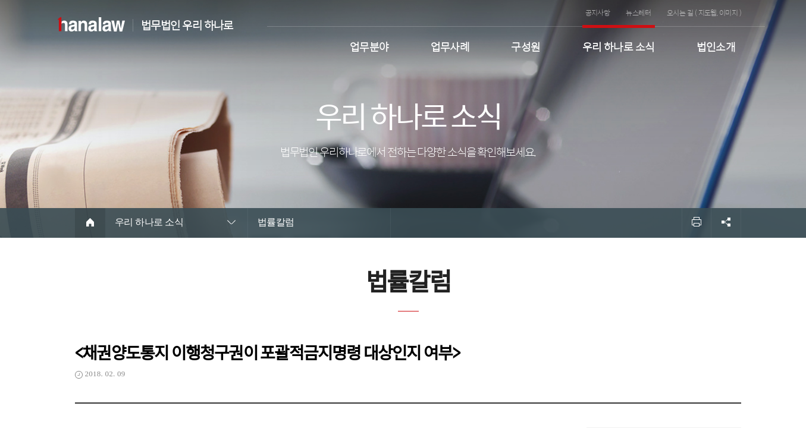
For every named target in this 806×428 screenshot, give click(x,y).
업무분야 (369, 45)
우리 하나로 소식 (618, 45)
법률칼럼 (276, 222)
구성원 (525, 45)
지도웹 (707, 12)
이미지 (728, 12)
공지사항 (597, 12)
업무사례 (450, 45)
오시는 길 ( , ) (704, 12)
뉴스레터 (638, 12)
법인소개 (716, 45)
